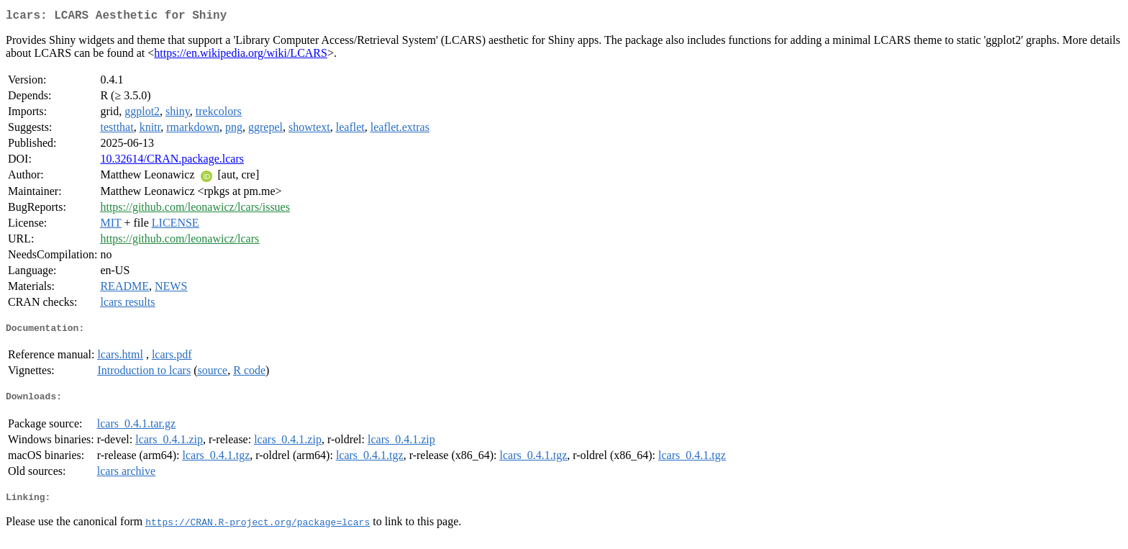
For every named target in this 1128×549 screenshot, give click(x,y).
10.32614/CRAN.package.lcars (172, 161)
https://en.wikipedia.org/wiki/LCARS (240, 56)
